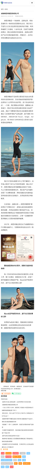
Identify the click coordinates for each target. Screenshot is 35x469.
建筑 (2, 456)
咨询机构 (15, 453)
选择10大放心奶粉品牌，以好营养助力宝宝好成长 (16, 402)
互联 (28, 453)
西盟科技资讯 (19, 16)
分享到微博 (5, 394)
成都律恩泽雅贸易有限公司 (10, 404)
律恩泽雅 (3, 390)
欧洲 (11, 467)
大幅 (24, 460)
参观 (15, 460)
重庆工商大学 (17, 456)
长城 (2, 453)
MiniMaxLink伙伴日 (7, 463)
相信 (19, 460)
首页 (2, 9)
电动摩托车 (26, 463)
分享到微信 (16, 394)
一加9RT (22, 453)
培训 (24, 456)
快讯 (6, 9)
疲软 (7, 467)
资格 (20, 463)
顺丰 (15, 463)
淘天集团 (8, 456)
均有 (2, 467)
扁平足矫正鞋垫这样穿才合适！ (11, 436)
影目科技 (8, 453)
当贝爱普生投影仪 (6, 460)
